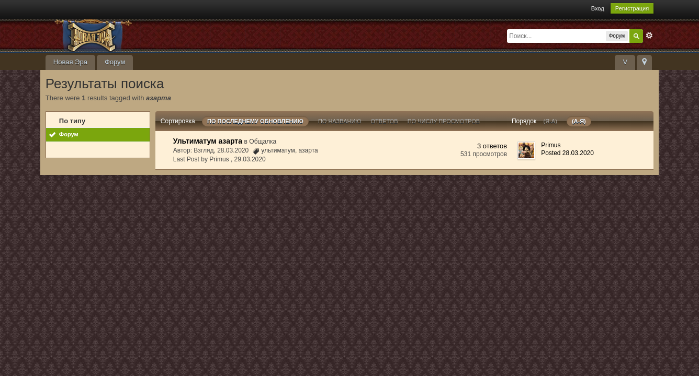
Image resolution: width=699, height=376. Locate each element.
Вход (597, 8)
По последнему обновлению (255, 121)
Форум (115, 62)
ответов (384, 121)
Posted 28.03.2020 (567, 153)
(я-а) (550, 121)
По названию (340, 121)
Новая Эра (70, 62)
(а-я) (579, 121)
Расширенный (649, 35)
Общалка (262, 141)
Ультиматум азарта (207, 141)
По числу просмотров (444, 121)
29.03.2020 (250, 159)
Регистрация (632, 8)
